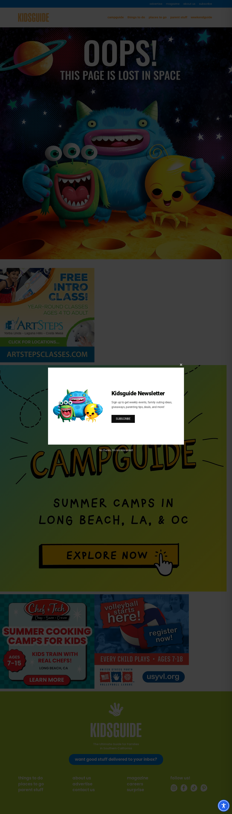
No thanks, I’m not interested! (116, 450)
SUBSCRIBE (123, 418)
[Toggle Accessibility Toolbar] (223, 805)
